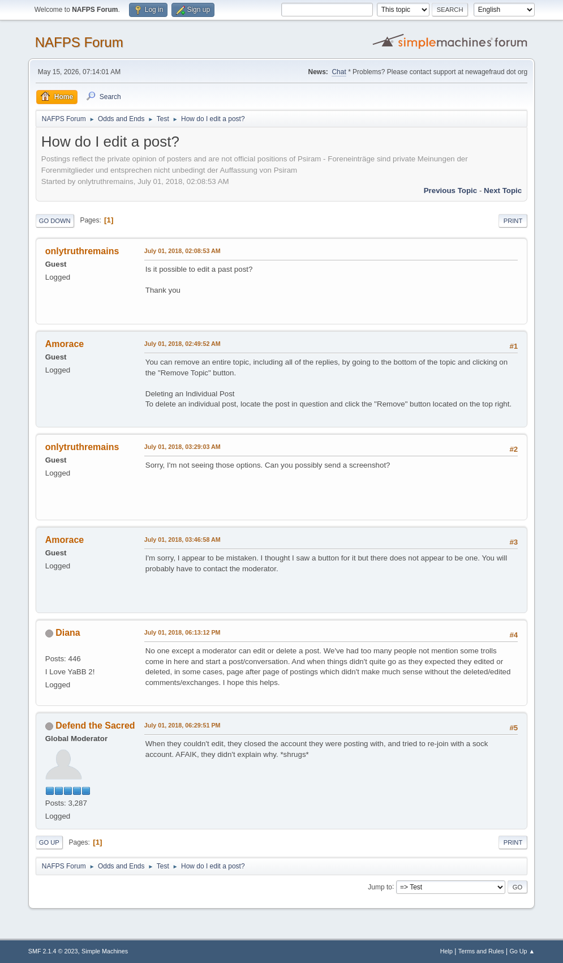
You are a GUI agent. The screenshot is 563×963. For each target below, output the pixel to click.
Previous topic (451, 190)
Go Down (55, 220)
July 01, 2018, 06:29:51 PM (182, 725)
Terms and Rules (481, 951)
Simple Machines (104, 951)
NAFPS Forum (79, 42)
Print (513, 220)
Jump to (380, 887)
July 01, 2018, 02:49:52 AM (182, 343)
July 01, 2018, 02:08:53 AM (182, 250)
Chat (339, 72)
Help (446, 951)
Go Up (49, 842)
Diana (67, 632)
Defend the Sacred (95, 725)
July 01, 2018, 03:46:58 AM (182, 539)
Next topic (503, 190)
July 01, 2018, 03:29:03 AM (182, 446)
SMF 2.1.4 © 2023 (53, 951)
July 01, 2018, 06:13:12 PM (182, 632)
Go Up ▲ (522, 951)
